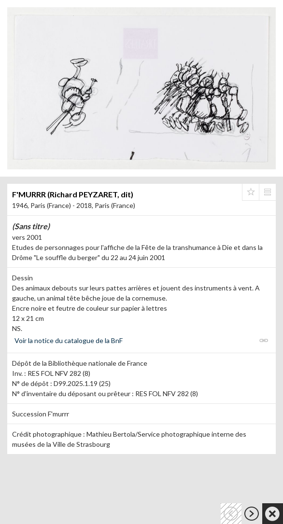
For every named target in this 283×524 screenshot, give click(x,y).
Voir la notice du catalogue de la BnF (68, 340)
